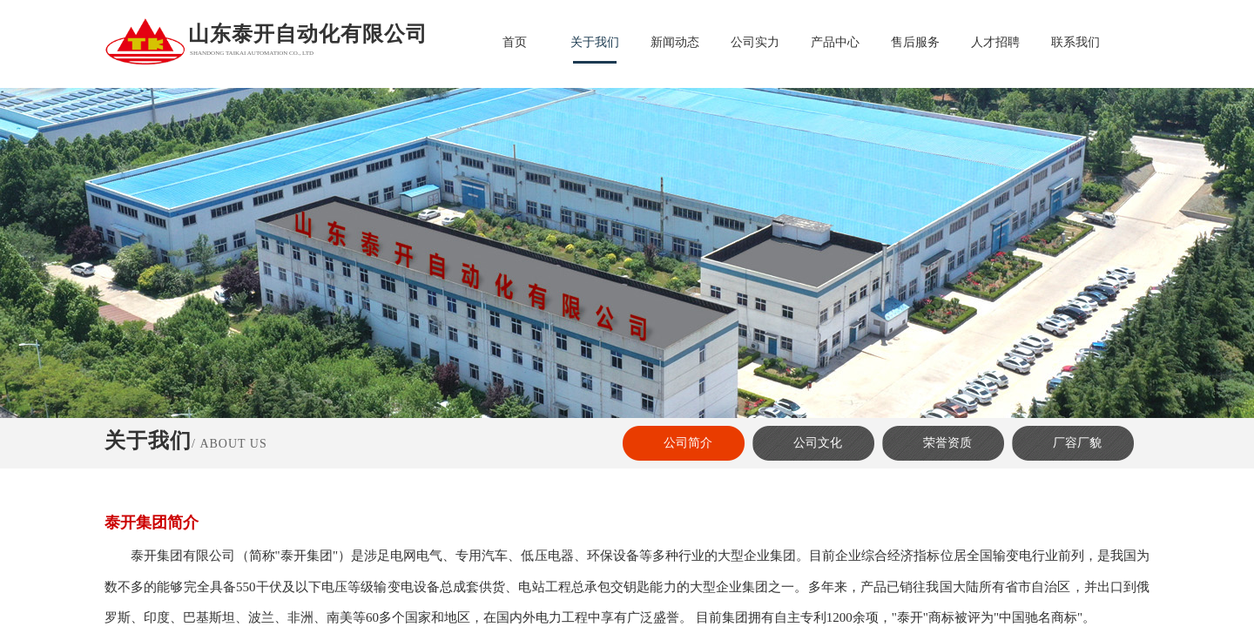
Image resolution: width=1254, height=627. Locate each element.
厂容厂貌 (1077, 442)
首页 (514, 42)
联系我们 (1075, 42)
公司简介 (688, 442)
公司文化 (817, 442)
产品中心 (835, 42)
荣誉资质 (947, 442)
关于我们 (594, 42)
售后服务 (915, 42)
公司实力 (755, 42)
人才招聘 (995, 42)
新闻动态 (675, 42)
